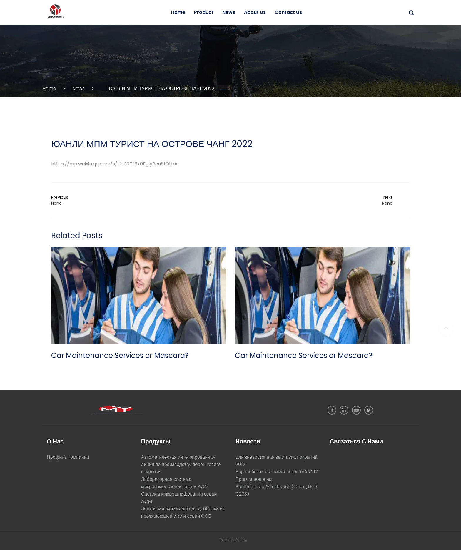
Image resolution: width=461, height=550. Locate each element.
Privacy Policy (233, 540)
